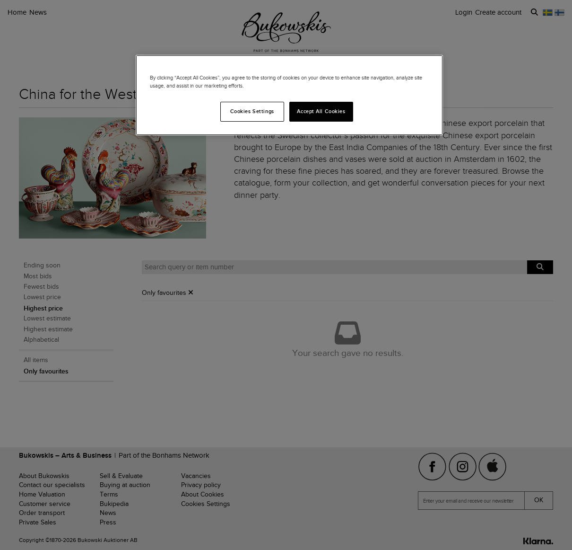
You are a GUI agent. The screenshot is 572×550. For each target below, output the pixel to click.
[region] (289, 95)
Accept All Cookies (321, 111)
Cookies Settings (252, 111)
